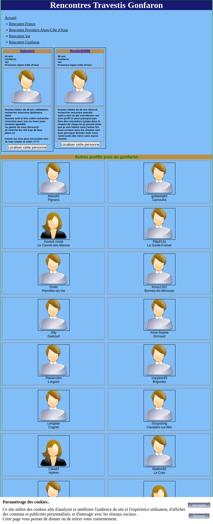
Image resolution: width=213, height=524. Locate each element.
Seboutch (27, 51)
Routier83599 (80, 51)
